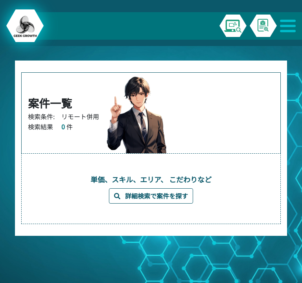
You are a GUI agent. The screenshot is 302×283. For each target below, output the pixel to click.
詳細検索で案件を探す (151, 195)
